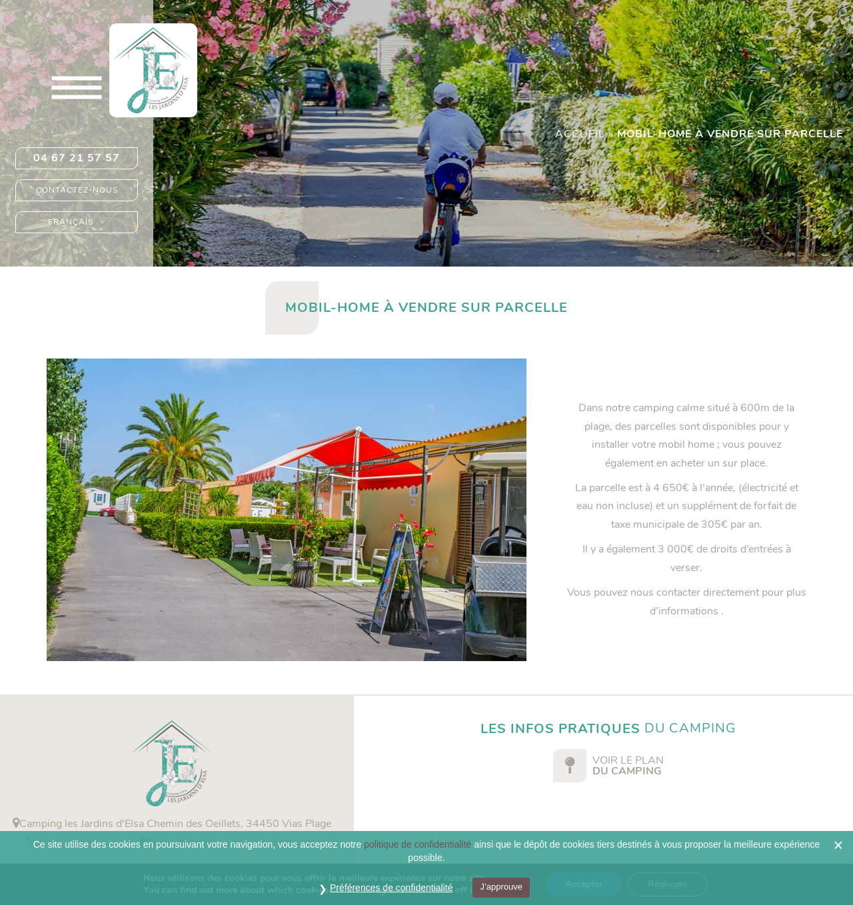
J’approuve (501, 887)
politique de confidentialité (417, 844)
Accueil (580, 134)
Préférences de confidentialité (391, 887)
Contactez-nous (77, 190)
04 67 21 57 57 (76, 158)
